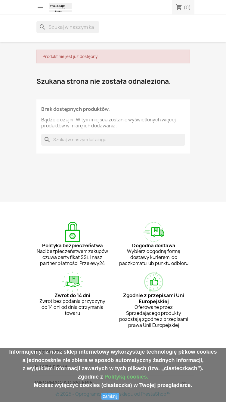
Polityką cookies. (126, 377)
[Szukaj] (67, 27)
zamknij (110, 396)
